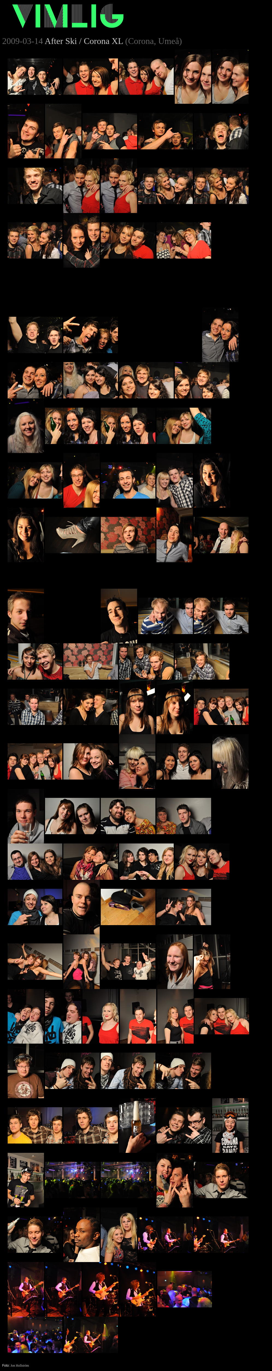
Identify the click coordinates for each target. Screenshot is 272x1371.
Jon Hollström (19, 1365)
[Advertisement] (160, 302)
